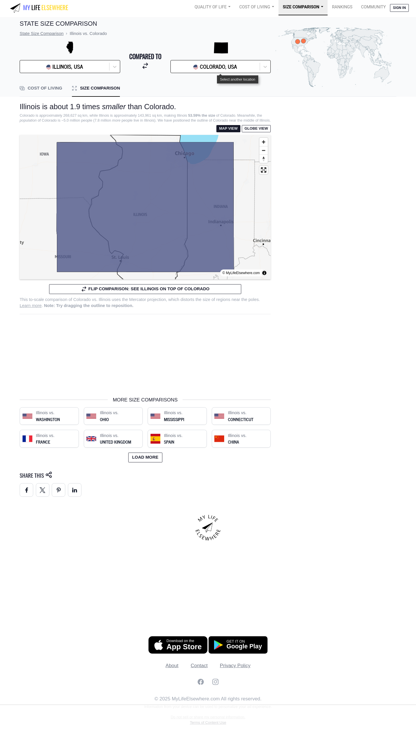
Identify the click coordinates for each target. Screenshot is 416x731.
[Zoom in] (263, 142)
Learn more (31, 305)
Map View (228, 128)
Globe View (256, 128)
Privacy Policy (235, 665)
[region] (145, 207)
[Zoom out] (263, 150)
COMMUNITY (373, 7)
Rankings (342, 7)
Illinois (104, 299)
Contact (199, 665)
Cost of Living (254, 7)
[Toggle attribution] (264, 272)
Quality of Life (211, 7)
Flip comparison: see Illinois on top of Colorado (145, 289)
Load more (145, 457)
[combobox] (37, 66)
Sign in (399, 7)
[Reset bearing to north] (263, 159)
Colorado (82, 299)
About (172, 665)
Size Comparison (301, 7)
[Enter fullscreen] (263, 170)
